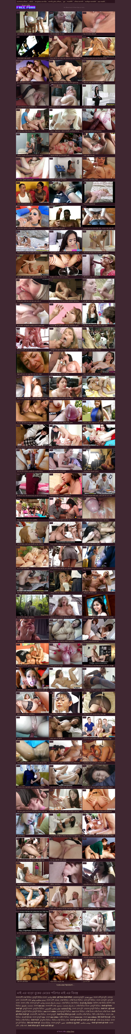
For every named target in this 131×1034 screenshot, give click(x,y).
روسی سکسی (86, 1023)
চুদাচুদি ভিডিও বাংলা (40, 997)
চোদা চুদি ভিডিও (89, 1000)
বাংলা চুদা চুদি (35, 1003)
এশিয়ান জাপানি (78, 1)
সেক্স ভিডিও (64, 1000)
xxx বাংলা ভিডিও (78, 1011)
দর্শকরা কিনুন (70, 1032)
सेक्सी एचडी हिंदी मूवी (47, 1026)
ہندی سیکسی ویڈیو (39, 1000)
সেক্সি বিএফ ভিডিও (76, 1000)
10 (70, 985)
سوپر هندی (89, 997)
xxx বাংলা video (50, 1011)
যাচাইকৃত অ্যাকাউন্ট (90, 1)
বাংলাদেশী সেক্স (25, 1000)
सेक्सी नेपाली (35, 1020)
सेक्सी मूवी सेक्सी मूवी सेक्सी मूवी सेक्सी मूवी (83, 1020)
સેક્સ (57, 1000)
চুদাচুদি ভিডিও (96, 1006)
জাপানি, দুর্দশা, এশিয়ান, (54, 1)
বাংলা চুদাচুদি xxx (39, 1017)
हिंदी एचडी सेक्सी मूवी (33, 1023)
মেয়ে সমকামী (101, 1)
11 (71, 985)
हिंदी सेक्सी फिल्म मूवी (104, 1017)
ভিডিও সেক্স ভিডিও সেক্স (60, 1020)
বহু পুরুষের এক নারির (41, 1)
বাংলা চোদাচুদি (101, 1000)
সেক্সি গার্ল (23, 1026)
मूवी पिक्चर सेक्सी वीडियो (64, 997)
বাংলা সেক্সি (25, 1003)
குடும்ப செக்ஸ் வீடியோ (66, 1006)
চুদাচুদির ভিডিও (38, 1009)
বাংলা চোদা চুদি (77, 1009)
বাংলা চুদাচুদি (51, 1014)
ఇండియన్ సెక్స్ (66, 1009)
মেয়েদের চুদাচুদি (78, 997)
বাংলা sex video (52, 1017)
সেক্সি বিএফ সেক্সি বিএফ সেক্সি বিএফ (98, 1011)
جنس (63, 1023)
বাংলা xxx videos (90, 1017)
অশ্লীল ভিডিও (64, 1017)
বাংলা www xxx (76, 1017)
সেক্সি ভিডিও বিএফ (82, 1006)
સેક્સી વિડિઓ (26, 1017)
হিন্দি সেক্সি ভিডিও (98, 1014)
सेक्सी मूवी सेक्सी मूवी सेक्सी (100, 1023)
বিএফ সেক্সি (26, 6)
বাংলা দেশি (50, 1000)
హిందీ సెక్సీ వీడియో (86, 1003)
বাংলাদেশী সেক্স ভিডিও (23, 997)
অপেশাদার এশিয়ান (22, 1)
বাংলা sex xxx (39, 1006)
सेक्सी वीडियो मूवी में (34, 1026)
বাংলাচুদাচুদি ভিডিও (64, 1011)
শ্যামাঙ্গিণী (69, 1)
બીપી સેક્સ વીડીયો (103, 1020)
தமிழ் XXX (52, 997)
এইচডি (31, 1)
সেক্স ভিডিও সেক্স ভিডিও (70, 1003)
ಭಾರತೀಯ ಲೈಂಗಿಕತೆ (72, 1023)
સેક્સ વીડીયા (45, 1023)
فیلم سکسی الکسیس (52, 1009)
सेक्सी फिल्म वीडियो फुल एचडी (66, 1014)
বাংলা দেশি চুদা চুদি (100, 997)
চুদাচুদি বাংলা (28, 1009)
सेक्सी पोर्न (104, 1009)
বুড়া (64, 1)
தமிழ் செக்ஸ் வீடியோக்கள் (51, 1003)
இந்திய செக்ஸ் (27, 1006)
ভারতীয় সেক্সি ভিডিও (83, 1014)
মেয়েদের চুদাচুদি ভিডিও (92, 1009)
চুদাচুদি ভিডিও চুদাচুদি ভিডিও (32, 1011)
